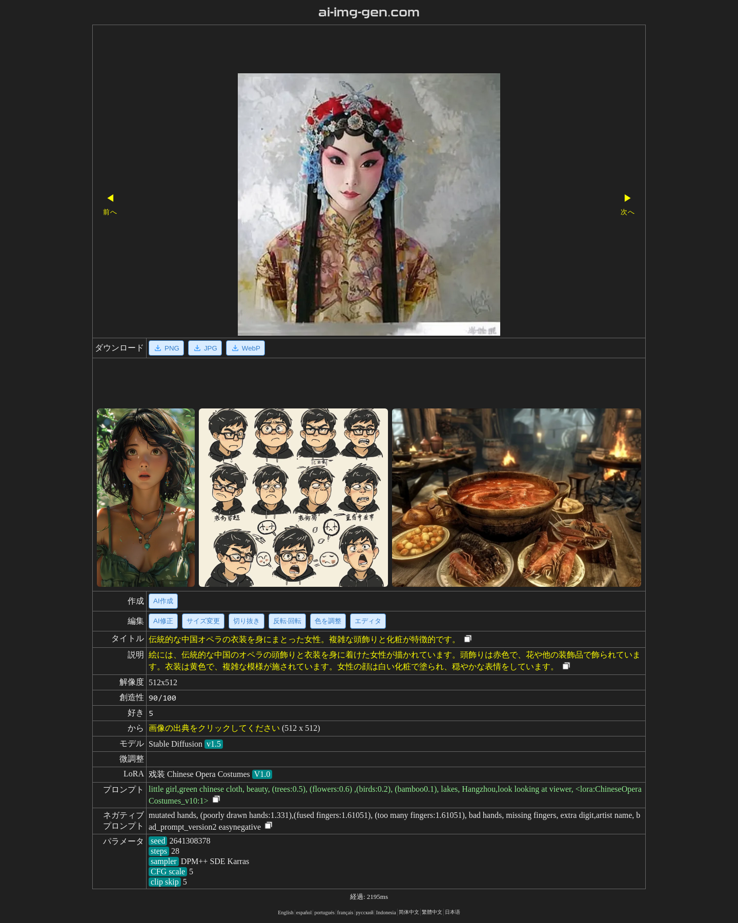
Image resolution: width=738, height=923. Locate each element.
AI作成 (163, 601)
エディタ (368, 621)
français (345, 912)
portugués (324, 912)
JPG (205, 348)
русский (365, 912)
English (286, 912)
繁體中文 (432, 912)
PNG (166, 348)
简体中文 (409, 912)
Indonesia (386, 912)
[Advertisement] (351, 50)
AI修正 (163, 621)
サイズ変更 (203, 621)
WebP (245, 348)
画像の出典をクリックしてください (214, 728)
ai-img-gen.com (369, 12)
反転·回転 (287, 621)
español (304, 912)
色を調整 (328, 621)
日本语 (452, 912)
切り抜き (246, 621)
